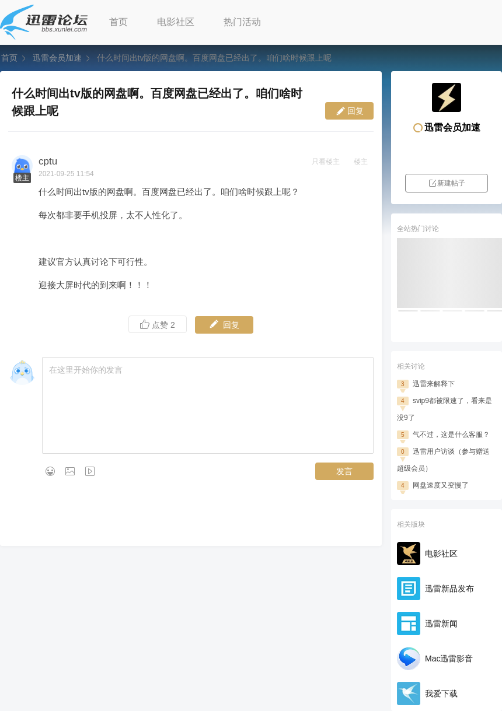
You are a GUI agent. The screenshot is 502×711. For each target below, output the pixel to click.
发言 (344, 471)
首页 (118, 22)
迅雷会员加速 (57, 57)
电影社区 (175, 22)
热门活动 (242, 22)
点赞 (157, 325)
